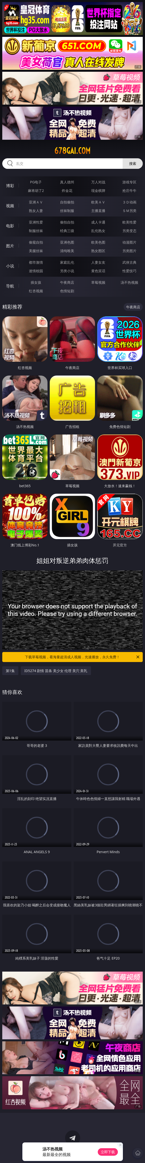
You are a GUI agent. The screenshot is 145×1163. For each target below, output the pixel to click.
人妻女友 (98, 262)
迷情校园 (36, 270)
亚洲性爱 (36, 222)
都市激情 (36, 262)
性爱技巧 (129, 270)
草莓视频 (98, 282)
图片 (10, 246)
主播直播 (98, 210)
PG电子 (36, 182)
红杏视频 (36, 290)
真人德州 (67, 182)
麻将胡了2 (36, 190)
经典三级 (67, 230)
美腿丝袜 (36, 250)
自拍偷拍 (67, 202)
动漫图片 (129, 242)
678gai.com (72, 151)
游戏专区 (129, 182)
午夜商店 (67, 282)
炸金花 (67, 190)
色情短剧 (67, 290)
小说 (10, 266)
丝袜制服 (67, 210)
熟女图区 (98, 250)
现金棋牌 (98, 190)
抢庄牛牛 (129, 190)
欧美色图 (98, 242)
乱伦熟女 (98, 230)
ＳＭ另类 (129, 210)
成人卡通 (98, 222)
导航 (10, 286)
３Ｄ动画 (129, 202)
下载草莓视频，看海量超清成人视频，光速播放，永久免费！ (82, 657)
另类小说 (67, 270)
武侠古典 (129, 262)
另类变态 (129, 230)
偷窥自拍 (36, 242)
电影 (10, 226)
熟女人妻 (36, 210)
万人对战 (98, 182)
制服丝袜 (36, 230)
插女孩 (36, 282)
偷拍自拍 (67, 222)
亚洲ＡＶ (36, 202)
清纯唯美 (67, 250)
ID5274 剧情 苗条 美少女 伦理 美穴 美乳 (55, 670)
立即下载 (108, 1151)
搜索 (132, 163)
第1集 (10, 670)
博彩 (10, 185)
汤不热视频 (129, 282)
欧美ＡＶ (98, 202)
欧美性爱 (129, 222)
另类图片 (129, 250)
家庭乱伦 (67, 262)
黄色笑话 (98, 270)
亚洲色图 (67, 242)
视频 (10, 205)
